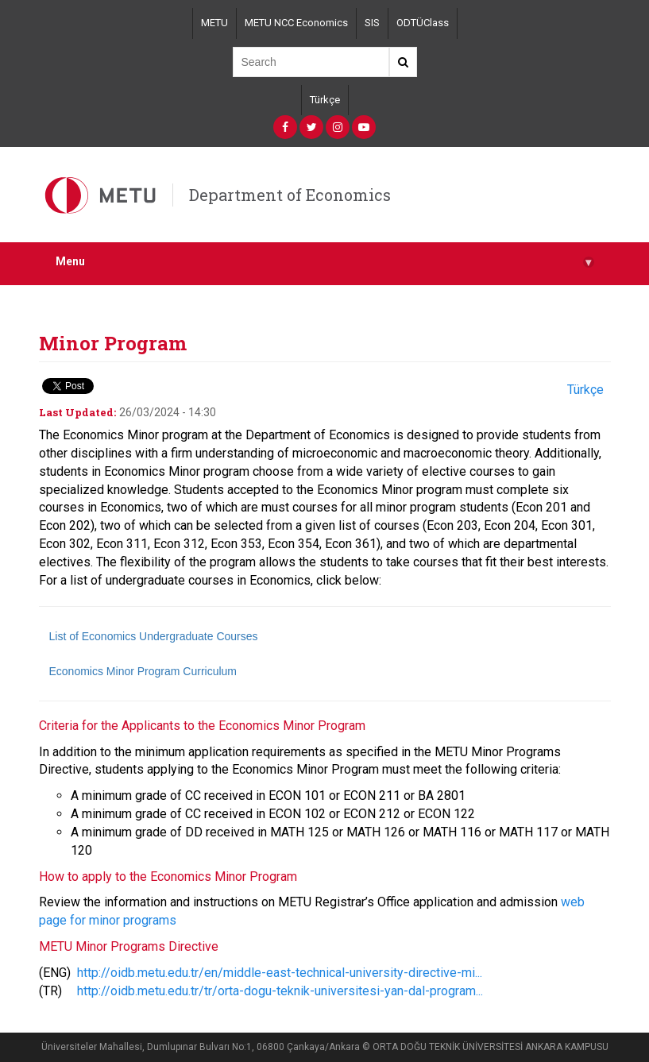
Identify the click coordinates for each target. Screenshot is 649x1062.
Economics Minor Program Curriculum (143, 671)
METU (214, 23)
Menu (325, 261)
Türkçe (325, 100)
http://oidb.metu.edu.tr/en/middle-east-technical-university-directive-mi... (279, 972)
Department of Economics (290, 194)
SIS (372, 23)
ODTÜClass (422, 23)
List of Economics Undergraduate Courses (153, 636)
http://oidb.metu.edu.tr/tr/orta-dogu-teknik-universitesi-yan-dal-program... (280, 990)
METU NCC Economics (296, 23)
